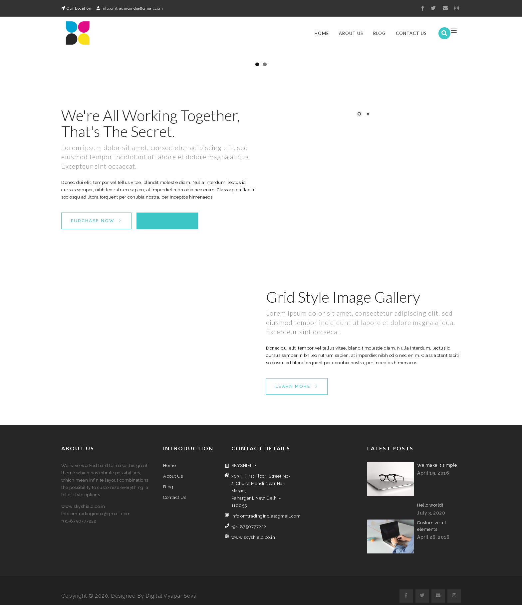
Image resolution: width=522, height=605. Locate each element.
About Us (351, 33)
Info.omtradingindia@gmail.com (261, 510)
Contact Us (411, 33)
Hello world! (430, 499)
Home (322, 33)
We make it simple (437, 459)
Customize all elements (431, 521)
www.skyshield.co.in (253, 531)
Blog (379, 33)
